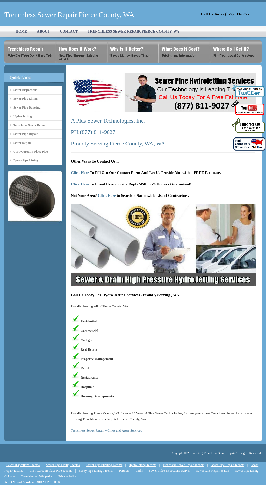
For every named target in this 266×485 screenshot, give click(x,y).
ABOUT (43, 31)
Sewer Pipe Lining (25, 98)
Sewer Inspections (25, 90)
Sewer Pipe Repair (25, 134)
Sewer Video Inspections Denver (169, 471)
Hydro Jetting (22, 116)
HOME (21, 31)
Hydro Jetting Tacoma (142, 465)
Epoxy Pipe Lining (25, 160)
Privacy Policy (67, 476)
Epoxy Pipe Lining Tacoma (96, 471)
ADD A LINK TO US (48, 482)
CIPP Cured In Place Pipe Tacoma (51, 471)
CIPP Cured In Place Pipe (30, 151)
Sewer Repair (22, 143)
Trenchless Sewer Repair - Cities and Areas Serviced (106, 430)
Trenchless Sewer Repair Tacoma (183, 465)
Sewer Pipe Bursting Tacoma (104, 465)
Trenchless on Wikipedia (36, 476)
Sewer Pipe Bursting (26, 107)
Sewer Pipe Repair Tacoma (227, 465)
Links (139, 471)
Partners (124, 471)
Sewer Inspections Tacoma (23, 465)
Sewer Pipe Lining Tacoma (63, 465)
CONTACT (69, 31)
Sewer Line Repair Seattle (212, 471)
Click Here (80, 173)
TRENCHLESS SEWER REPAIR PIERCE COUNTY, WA (133, 31)
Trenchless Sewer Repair (29, 125)
